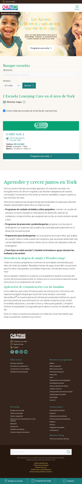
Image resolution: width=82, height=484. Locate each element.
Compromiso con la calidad (19, 369)
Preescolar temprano (57, 372)
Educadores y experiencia (19, 366)
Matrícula (13, 424)
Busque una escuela (9, 13)
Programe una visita (20, 341)
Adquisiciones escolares (58, 416)
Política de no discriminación (41, 469)
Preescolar (53, 374)
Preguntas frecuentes (57, 427)
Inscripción (14, 426)
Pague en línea (18, 344)
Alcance (6, 81)
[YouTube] (25, 352)
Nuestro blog (57, 435)
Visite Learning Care (41, 463)
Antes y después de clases (59, 386)
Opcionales (53, 397)
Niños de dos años (56, 369)
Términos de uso (41, 467)
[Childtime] (9, 7)
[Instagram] (16, 352)
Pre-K (51, 377)
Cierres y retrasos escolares (19, 432)
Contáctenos (54, 430)
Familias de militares (17, 429)
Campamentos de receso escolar (61, 392)
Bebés (52, 363)
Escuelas (15, 407)
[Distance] (12, 86)
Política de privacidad (41, 465)
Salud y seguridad (16, 416)
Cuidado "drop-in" (56, 389)
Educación (16, 360)
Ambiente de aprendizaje (19, 372)
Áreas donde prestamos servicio (41, 472)
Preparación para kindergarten (60, 380)
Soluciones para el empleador (60, 419)
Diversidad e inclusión (57, 410)
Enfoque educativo (16, 363)
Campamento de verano (58, 394)
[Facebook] (12, 352)
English (16, 347)
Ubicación (7, 70)
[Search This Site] (41, 452)
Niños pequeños (55, 366)
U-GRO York (15, 134)
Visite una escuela (16, 413)
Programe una (41, 48)
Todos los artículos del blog (59, 439)
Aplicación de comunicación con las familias (22, 420)
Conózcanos (56, 407)
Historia (52, 424)
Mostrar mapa (14, 102)
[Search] (68, 452)
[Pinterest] (21, 352)
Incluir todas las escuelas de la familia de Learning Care (30, 111)
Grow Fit (52, 400)
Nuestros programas (61, 360)
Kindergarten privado (57, 383)
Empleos (53, 413)
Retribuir (52, 422)
